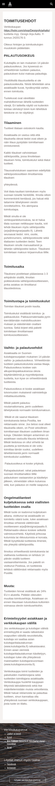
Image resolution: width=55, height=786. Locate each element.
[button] (3, 4)
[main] (27, 366)
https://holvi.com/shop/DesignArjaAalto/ (27, 30)
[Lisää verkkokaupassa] (27, 780)
